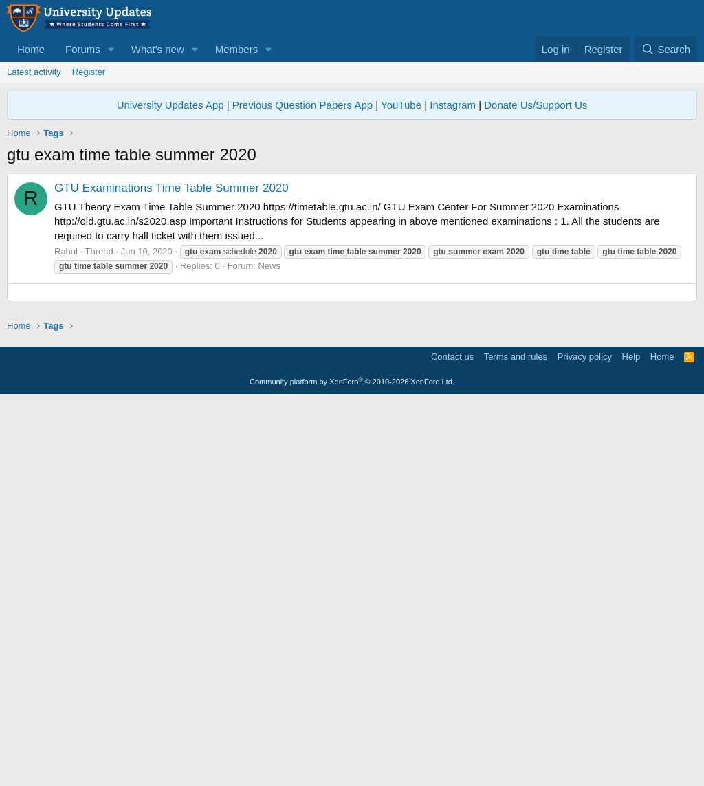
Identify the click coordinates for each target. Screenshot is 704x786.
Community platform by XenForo (352, 767)
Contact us (452, 741)
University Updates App (170, 105)
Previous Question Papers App (302, 105)
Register (88, 72)
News (269, 266)
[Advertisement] (352, 388)
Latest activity (34, 72)
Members (236, 49)
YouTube (401, 105)
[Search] (666, 49)
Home (31, 49)
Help (631, 741)
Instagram (453, 105)
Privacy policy (585, 741)
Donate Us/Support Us (535, 105)
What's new (157, 49)
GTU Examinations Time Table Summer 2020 (171, 188)
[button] (111, 49)
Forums (82, 49)
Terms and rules (515, 741)
